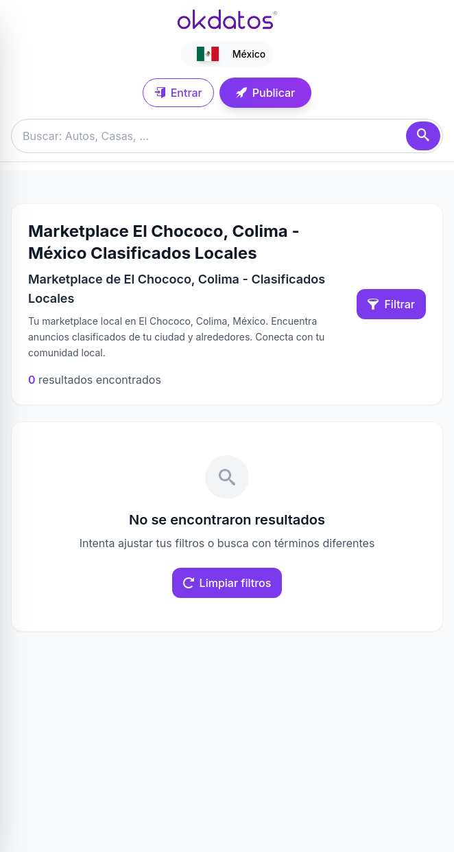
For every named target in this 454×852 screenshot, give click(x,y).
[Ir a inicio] (227, 19)
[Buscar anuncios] (227, 136)
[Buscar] (423, 136)
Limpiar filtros (227, 583)
